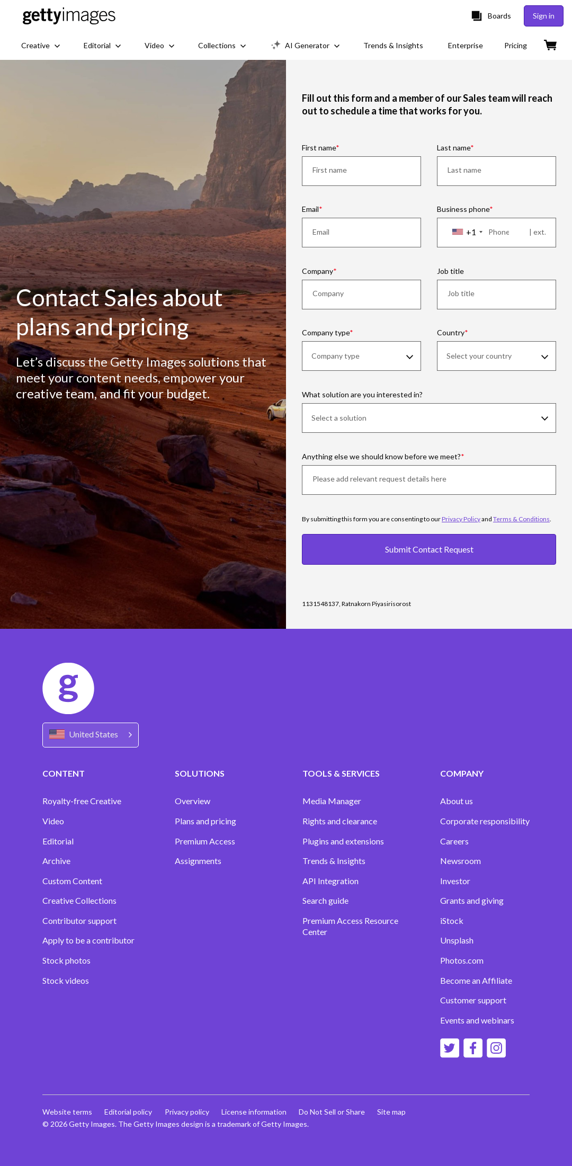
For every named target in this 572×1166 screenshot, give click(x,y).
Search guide (325, 900)
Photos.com (462, 960)
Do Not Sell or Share (333, 1111)
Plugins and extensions (343, 841)
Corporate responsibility (485, 821)
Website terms (67, 1111)
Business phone (463, 208)
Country (450, 332)
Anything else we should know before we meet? (381, 456)
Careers (454, 841)
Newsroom (460, 861)
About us (456, 801)
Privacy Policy (461, 519)
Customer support (473, 1000)
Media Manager (331, 801)
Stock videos (65, 980)
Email (310, 208)
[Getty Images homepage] (69, 16)
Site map (393, 1111)
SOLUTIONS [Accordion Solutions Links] (200, 773)
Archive (56, 861)
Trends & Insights (333, 861)
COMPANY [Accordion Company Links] (462, 773)
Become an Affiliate (476, 980)
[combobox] (467, 232)
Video (53, 821)
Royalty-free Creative (81, 801)
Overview (192, 801)
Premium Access (205, 841)
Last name (453, 147)
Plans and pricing (205, 821)
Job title (450, 270)
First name (319, 147)
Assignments (198, 861)
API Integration (330, 881)
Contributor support (79, 920)
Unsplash (456, 940)
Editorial (58, 841)
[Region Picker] (90, 735)
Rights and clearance (339, 821)
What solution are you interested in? (362, 394)
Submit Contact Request (429, 549)
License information (255, 1111)
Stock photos (66, 960)
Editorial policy (129, 1111)
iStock (451, 920)
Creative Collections (79, 900)
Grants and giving (472, 900)
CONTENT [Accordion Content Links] (63, 773)
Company (317, 270)
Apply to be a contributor (88, 940)
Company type (326, 332)
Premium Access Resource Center (350, 926)
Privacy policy (187, 1111)
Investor (455, 881)
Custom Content (72, 881)
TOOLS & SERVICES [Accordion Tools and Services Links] (341, 773)
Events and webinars (477, 1020)
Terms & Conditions (521, 519)
